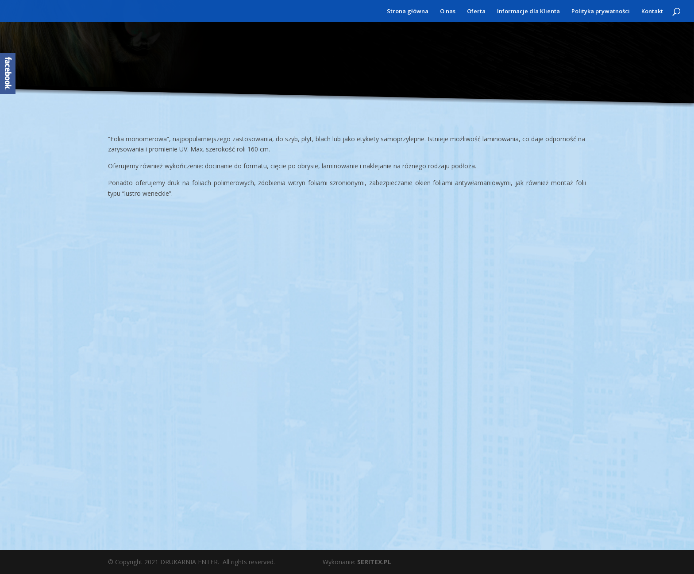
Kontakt (652, 11)
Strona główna (407, 11)
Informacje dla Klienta (528, 11)
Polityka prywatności (600, 11)
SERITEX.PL (374, 562)
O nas (447, 11)
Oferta (476, 11)
